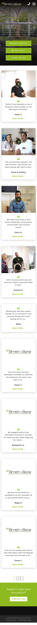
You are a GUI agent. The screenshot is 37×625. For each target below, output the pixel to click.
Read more (17, 118)
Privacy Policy (11, 620)
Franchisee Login (24, 620)
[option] (18, 33)
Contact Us (18, 599)
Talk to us (19, 50)
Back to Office (18, 43)
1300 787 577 (20, 57)
